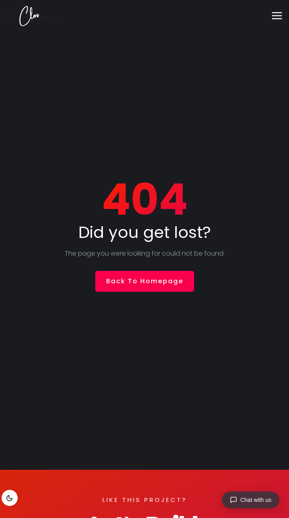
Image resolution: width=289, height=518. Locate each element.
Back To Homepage (144, 281)
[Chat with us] (250, 499)
